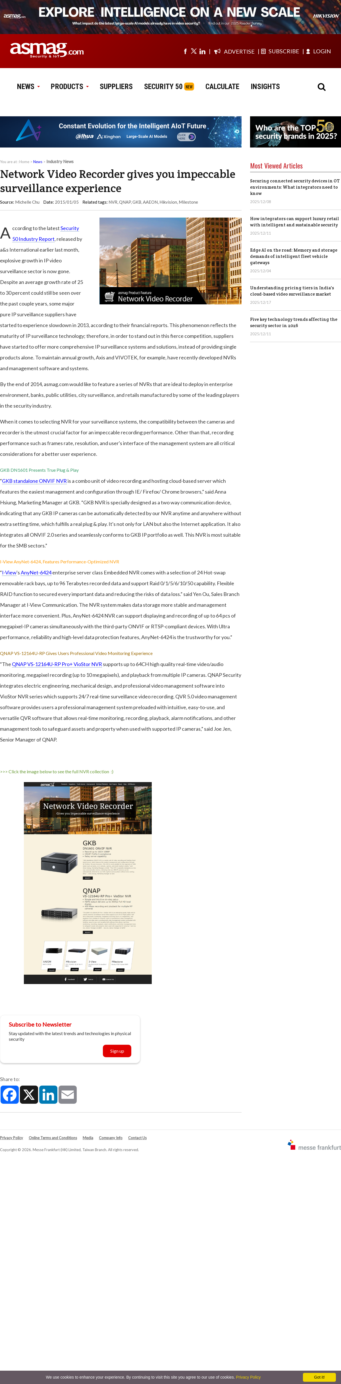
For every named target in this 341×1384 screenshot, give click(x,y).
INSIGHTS (265, 86)
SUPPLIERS (116, 86)
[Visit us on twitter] (193, 51)
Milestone (188, 202)
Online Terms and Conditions (53, 1138)
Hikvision (168, 202)
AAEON (150, 202)
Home (24, 161)
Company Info (110, 1138)
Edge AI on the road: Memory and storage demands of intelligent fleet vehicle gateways (293, 256)
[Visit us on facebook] (185, 51)
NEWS (28, 86)
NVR (113, 202)
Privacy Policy (11, 1138)
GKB (136, 202)
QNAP (125, 202)
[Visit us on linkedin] (202, 51)
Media (88, 1138)
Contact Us (137, 1138)
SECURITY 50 (163, 86)
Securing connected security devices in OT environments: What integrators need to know (295, 187)
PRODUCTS (69, 86)
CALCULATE (222, 86)
